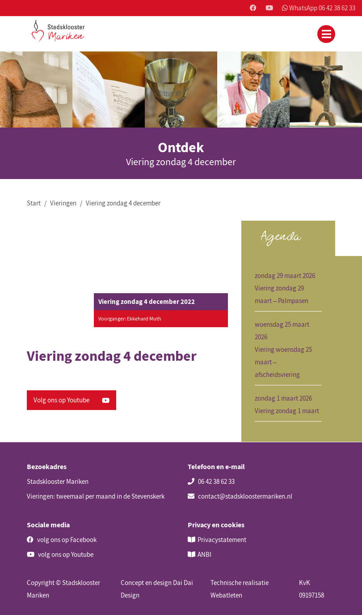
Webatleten (226, 595)
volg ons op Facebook (62, 539)
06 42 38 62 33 (211, 481)
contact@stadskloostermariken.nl (240, 496)
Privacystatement (222, 539)
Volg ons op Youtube (71, 400)
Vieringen (63, 203)
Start (34, 203)
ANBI (204, 554)
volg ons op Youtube (60, 554)
